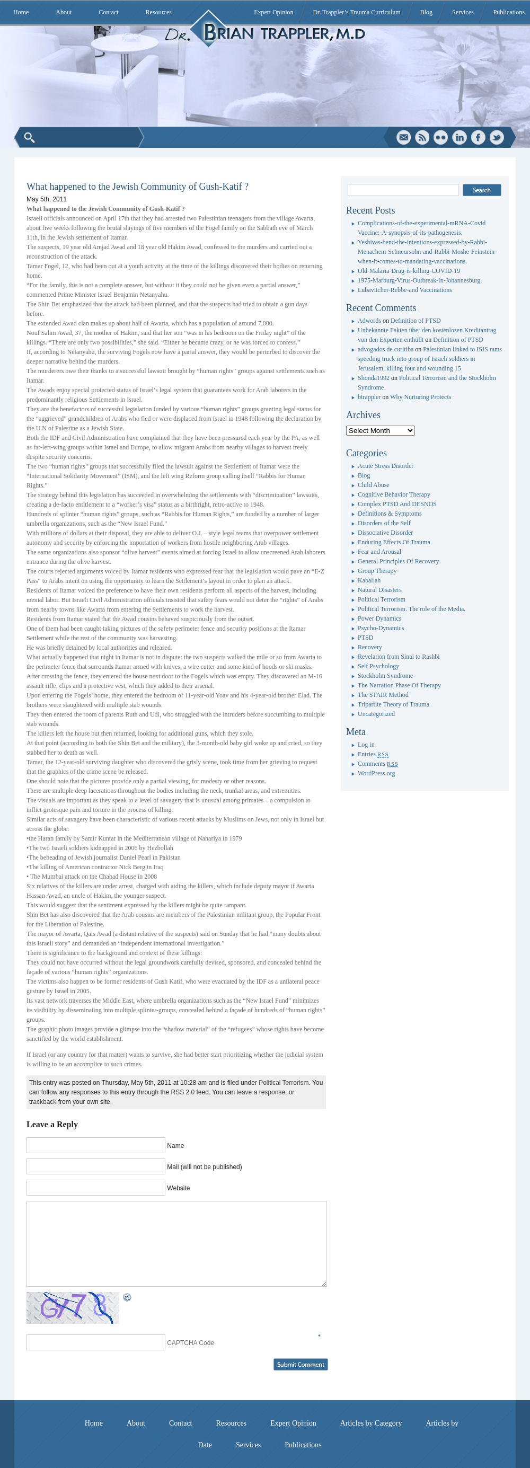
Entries (373, 754)
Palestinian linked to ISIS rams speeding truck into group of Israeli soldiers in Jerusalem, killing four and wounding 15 (430, 359)
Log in (366, 744)
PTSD (365, 637)
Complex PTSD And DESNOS (397, 504)
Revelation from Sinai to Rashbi (399, 656)
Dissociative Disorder (385, 532)
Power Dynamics (379, 618)
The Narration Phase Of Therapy (399, 685)
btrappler (369, 397)
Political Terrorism (283, 1082)
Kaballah (369, 580)
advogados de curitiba (385, 349)
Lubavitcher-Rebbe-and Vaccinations (405, 290)
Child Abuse (374, 485)
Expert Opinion (273, 12)
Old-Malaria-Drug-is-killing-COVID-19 (409, 271)
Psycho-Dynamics (381, 628)
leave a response (261, 1092)
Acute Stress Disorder (385, 466)
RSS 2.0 (183, 1092)
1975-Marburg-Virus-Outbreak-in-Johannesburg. (420, 280)
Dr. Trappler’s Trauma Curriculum (357, 12)
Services (463, 12)
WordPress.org (376, 773)
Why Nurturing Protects (420, 397)
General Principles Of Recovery (398, 561)
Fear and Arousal (379, 551)
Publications (509, 12)
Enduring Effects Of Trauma (394, 542)
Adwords (369, 320)
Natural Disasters (380, 590)
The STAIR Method (383, 694)
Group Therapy (377, 570)
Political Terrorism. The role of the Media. (411, 609)
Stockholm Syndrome (385, 675)
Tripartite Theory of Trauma (393, 704)
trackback (42, 1102)
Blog (426, 12)
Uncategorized (376, 714)
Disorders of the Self (384, 523)
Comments (378, 763)
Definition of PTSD (416, 320)
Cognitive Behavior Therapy (394, 494)
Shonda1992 (374, 378)
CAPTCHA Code (190, 1343)
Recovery (370, 647)
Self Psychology (378, 666)
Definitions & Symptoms (390, 513)
